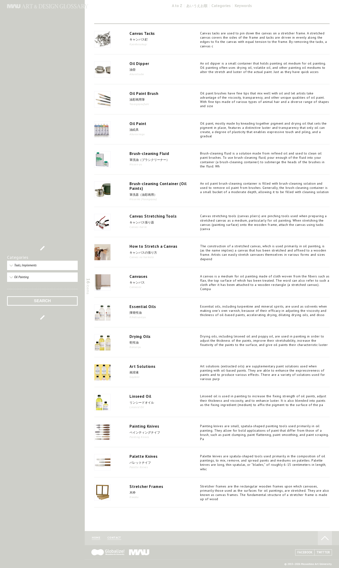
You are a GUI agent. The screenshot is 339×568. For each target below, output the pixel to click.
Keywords (243, 6)
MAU (139, 552)
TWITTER (323, 552)
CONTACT (114, 537)
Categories (221, 6)
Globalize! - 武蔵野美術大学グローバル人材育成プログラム (107, 552)
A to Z (177, 6)
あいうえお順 (196, 6)
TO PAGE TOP (325, 538)
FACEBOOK (304, 552)
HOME (96, 537)
